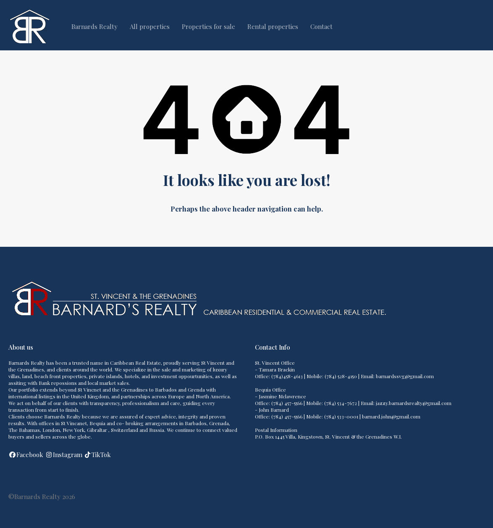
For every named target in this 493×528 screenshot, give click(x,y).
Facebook (29, 454)
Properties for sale (208, 26)
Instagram (67, 454)
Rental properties (272, 26)
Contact (321, 26)
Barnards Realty (94, 26)
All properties (150, 26)
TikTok (101, 454)
